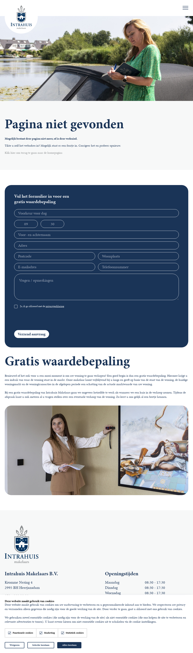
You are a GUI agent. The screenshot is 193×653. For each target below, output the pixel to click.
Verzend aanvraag (32, 334)
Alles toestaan (69, 645)
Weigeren (14, 645)
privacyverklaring (55, 306)
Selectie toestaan (40, 645)
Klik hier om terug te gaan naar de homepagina (33, 153)
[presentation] (150, 320)
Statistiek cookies (75, 633)
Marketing (49, 633)
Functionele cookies (23, 633)
